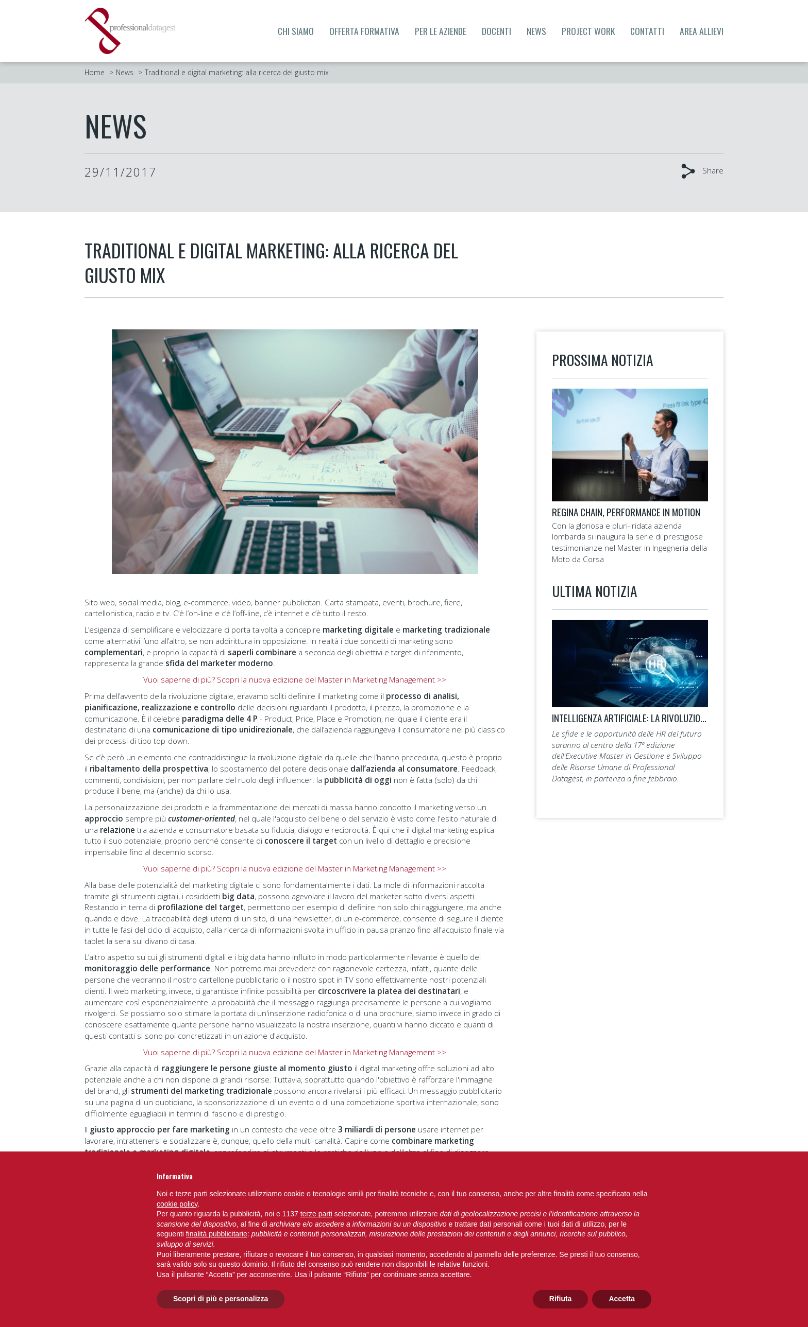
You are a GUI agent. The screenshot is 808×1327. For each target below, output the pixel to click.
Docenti (496, 31)
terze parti (316, 1214)
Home (95, 72)
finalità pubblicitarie (216, 1234)
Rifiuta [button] (560, 1299)
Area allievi (701, 31)
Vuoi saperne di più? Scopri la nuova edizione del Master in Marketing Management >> (294, 679)
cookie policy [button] (177, 1204)
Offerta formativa (364, 31)
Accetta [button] (622, 1299)
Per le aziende (440, 31)
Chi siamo (296, 31)
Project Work (588, 31)
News (536, 31)
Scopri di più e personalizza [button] (220, 1299)
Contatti (647, 31)
